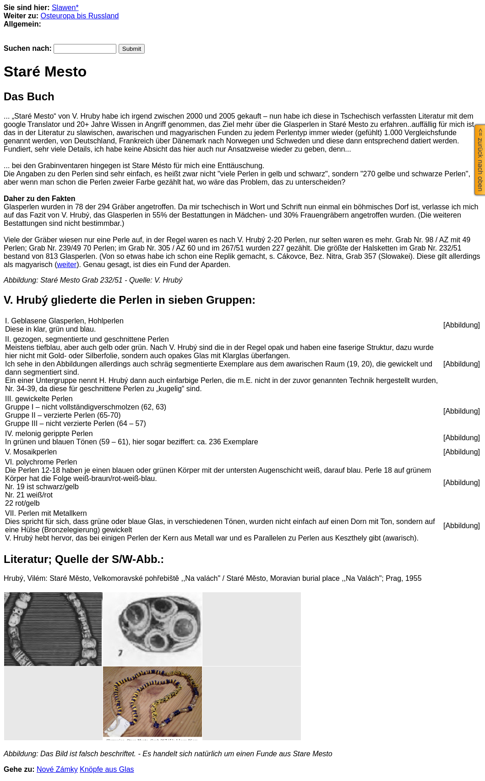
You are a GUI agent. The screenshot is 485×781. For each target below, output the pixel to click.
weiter (66, 264)
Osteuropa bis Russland (80, 16)
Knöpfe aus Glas (107, 769)
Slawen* (65, 7)
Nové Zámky (57, 769)
